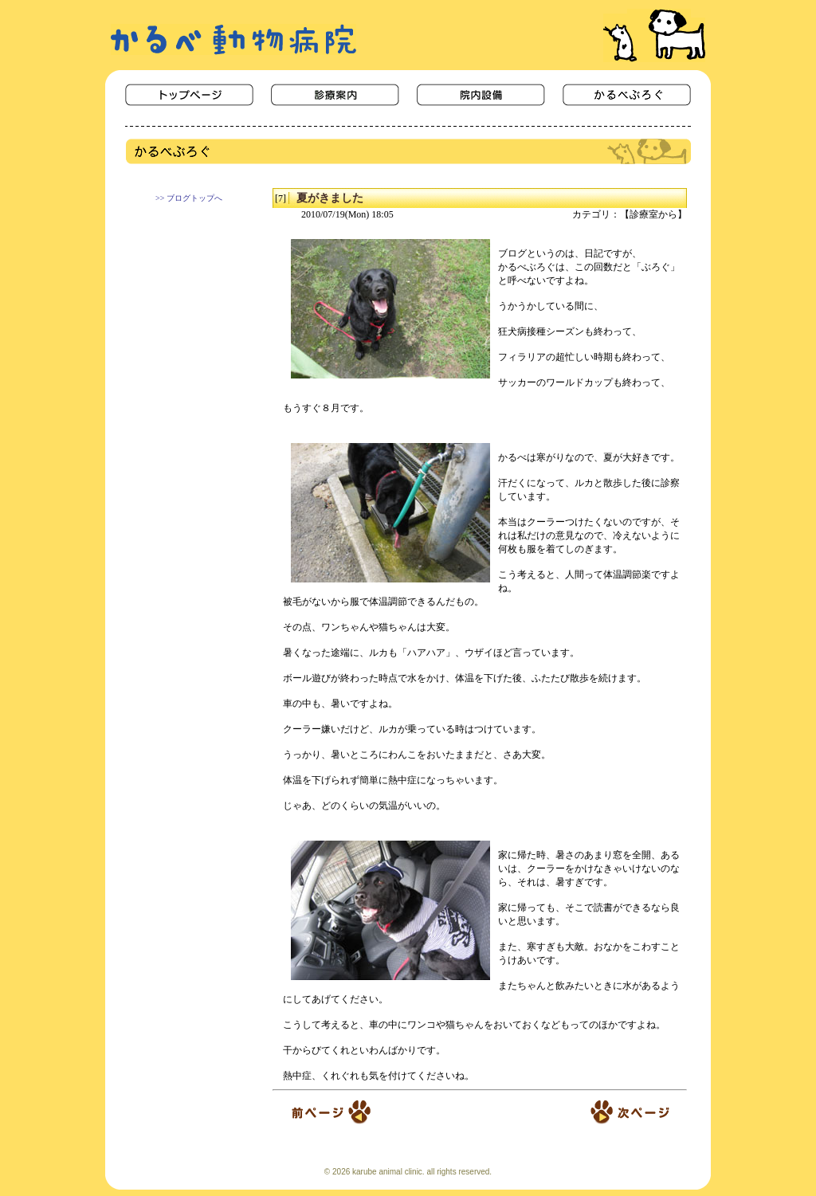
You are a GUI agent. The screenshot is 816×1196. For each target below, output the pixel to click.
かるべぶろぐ (627, 95)
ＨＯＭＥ (189, 95)
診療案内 (335, 95)
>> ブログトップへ (188, 198)
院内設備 (481, 95)
